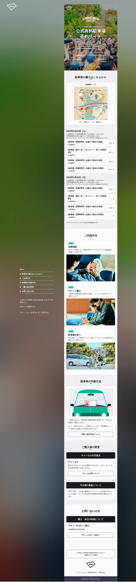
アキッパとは (80, 573)
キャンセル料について (90, 473)
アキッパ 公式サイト (27, 307)
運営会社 (102, 573)
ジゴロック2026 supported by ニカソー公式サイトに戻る (90, 554)
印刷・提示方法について (90, 434)
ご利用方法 (26, 278)
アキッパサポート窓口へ (90, 535)
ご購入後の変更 (28, 287)
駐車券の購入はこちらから (32, 274)
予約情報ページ (106, 426)
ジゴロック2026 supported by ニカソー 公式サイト (36, 301)
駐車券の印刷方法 (28, 283)
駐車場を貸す (92, 573)
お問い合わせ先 (28, 291)
